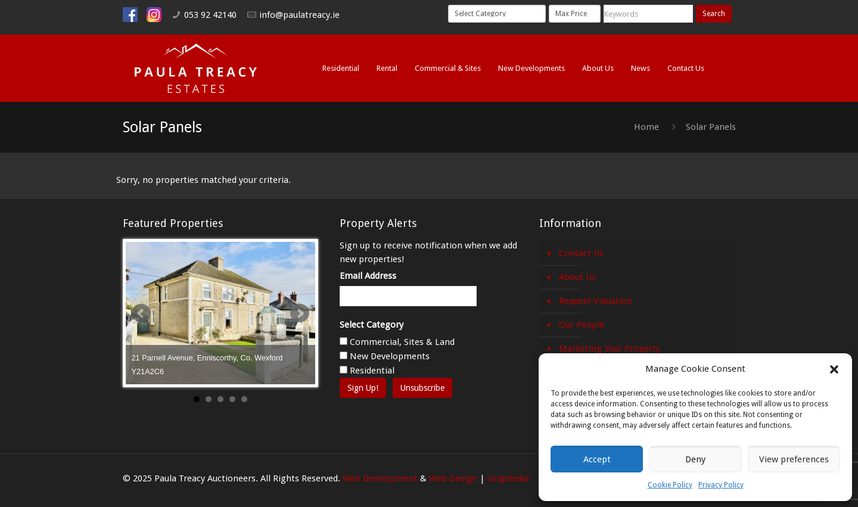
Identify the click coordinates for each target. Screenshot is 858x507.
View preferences (794, 459)
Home (646, 127)
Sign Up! (362, 388)
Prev (141, 313)
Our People (581, 324)
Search (713, 14)
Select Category (371, 324)
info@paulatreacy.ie (299, 15)
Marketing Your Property (609, 348)
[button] (834, 369)
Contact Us (581, 253)
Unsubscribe (422, 388)
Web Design (453, 478)
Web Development (380, 478)
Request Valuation (595, 301)
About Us (577, 277)
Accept (597, 459)
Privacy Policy (721, 485)
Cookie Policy (670, 485)
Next (299, 313)
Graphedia (508, 478)
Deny (695, 459)
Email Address (368, 275)
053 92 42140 (210, 15)
